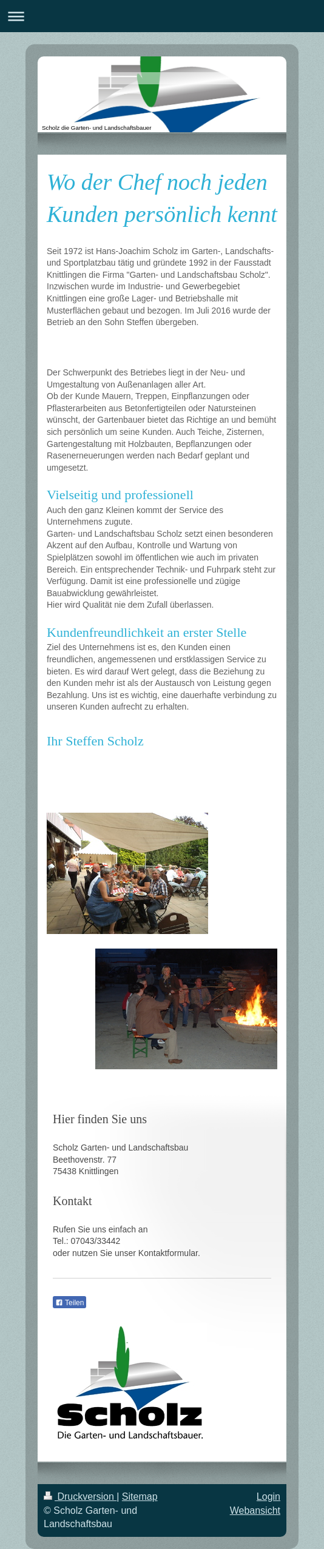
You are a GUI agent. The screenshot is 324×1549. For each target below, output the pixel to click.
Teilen (69, 1303)
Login (268, 1496)
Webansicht (255, 1510)
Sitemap (140, 1496)
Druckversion (80, 1496)
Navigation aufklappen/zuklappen (162, 16)
